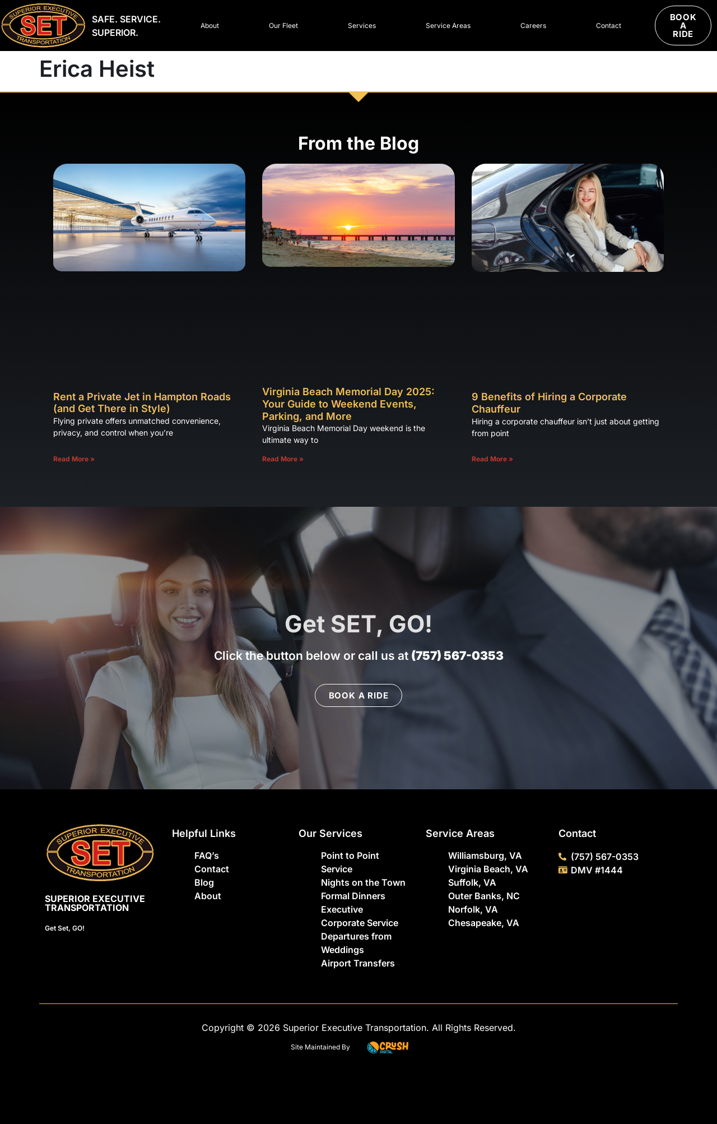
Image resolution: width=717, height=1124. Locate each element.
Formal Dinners (353, 895)
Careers (533, 25)
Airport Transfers (358, 963)
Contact (608, 25)
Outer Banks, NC (484, 895)
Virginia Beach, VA (488, 869)
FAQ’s (206, 855)
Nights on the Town (363, 882)
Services (362, 25)
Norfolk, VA (473, 909)
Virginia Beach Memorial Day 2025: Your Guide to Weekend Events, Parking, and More (348, 404)
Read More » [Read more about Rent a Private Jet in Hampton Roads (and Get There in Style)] (74, 459)
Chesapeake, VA (483, 922)
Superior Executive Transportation (95, 903)
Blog (204, 882)
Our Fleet (283, 25)
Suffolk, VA (472, 882)
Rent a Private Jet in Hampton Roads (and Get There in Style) (142, 403)
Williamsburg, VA (485, 855)
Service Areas (448, 25)
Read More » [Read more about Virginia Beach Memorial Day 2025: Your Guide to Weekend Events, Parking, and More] (283, 459)
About (210, 25)
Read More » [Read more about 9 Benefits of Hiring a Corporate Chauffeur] (492, 459)
